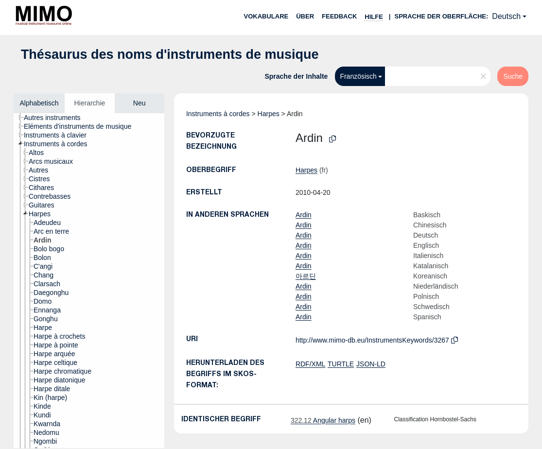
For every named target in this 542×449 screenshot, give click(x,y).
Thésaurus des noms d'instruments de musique (170, 54)
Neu (139, 103)
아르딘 (306, 276)
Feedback (339, 16)
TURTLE (341, 364)
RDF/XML (310, 364)
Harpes (269, 114)
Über (305, 16)
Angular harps (323, 420)
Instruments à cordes (218, 114)
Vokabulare (266, 16)
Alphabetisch (38, 103)
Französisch (358, 76)
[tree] (89, 280)
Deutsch (506, 16)
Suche (513, 76)
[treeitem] (56, 117)
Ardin (304, 215)
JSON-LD (370, 364)
